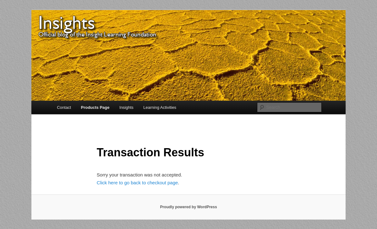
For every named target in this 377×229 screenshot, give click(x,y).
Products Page (95, 107)
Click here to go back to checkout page (137, 182)
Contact (64, 107)
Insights (126, 107)
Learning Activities (159, 107)
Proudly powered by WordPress (188, 207)
